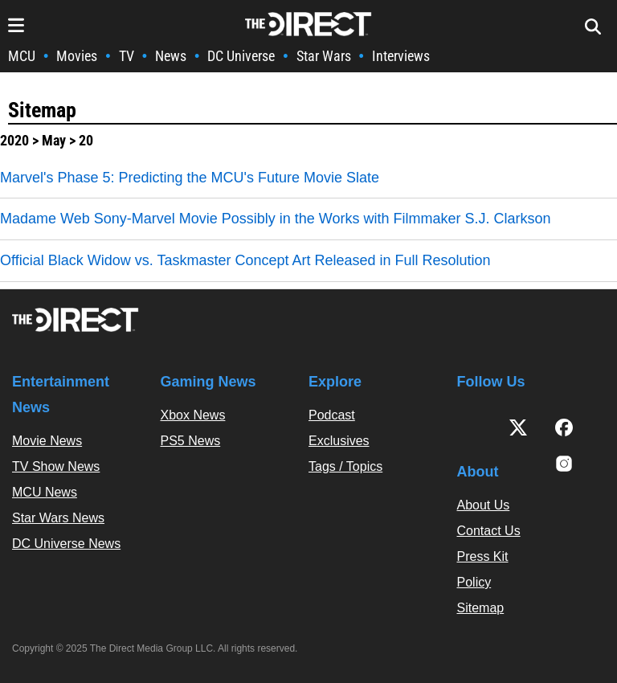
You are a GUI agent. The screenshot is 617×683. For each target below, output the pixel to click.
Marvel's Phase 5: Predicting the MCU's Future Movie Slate (189, 178)
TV (126, 55)
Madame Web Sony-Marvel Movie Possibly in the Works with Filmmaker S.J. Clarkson (275, 219)
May (54, 140)
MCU (21, 55)
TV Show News (56, 466)
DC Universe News (66, 543)
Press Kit (483, 556)
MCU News (44, 492)
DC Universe (241, 55)
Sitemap (42, 110)
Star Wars (323, 55)
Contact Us (489, 531)
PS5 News (191, 441)
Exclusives (339, 441)
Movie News (47, 441)
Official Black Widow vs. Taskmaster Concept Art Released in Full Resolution (245, 260)
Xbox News (193, 415)
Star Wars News (58, 518)
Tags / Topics (345, 466)
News (170, 55)
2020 (14, 140)
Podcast (331, 415)
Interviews (401, 55)
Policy (474, 582)
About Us (483, 505)
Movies (76, 55)
